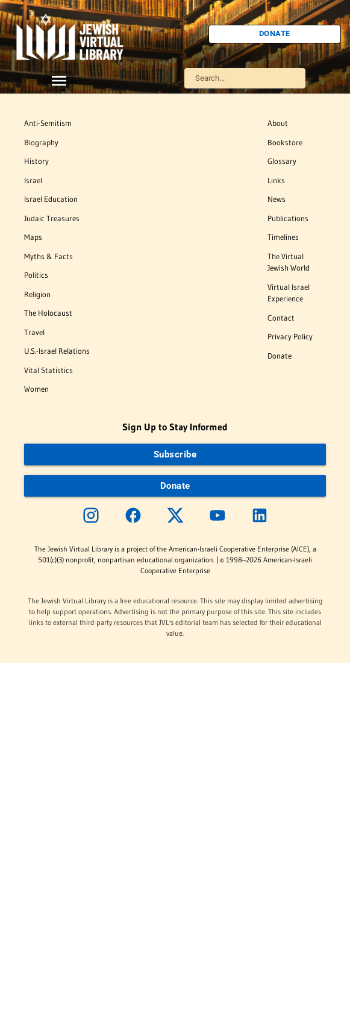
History (36, 161)
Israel (33, 180)
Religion (37, 294)
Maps (33, 237)
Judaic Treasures (52, 218)
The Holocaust (48, 313)
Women (36, 389)
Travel (34, 332)
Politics (36, 275)
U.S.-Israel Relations (57, 351)
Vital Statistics (48, 370)
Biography (41, 142)
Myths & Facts (48, 256)
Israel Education (51, 199)
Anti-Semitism (48, 123)
